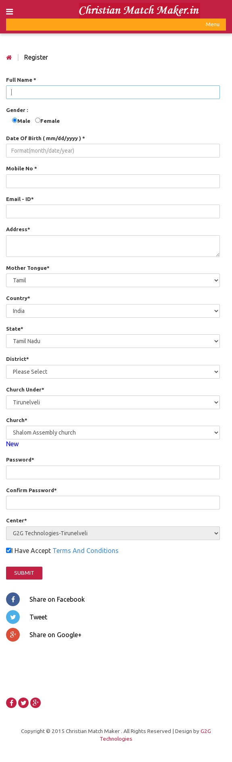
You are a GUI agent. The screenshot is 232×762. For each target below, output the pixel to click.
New (12, 443)
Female (50, 121)
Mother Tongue (28, 268)
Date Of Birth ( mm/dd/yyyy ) (45, 138)
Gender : (17, 110)
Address (18, 229)
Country (18, 298)
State (14, 328)
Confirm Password (31, 490)
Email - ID (20, 199)
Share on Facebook (45, 599)
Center (16, 520)
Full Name (21, 80)
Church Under (25, 389)
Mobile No (21, 168)
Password (20, 459)
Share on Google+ (44, 634)
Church (16, 420)
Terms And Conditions (85, 550)
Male (26, 121)
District (17, 359)
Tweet (26, 617)
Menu (213, 25)
